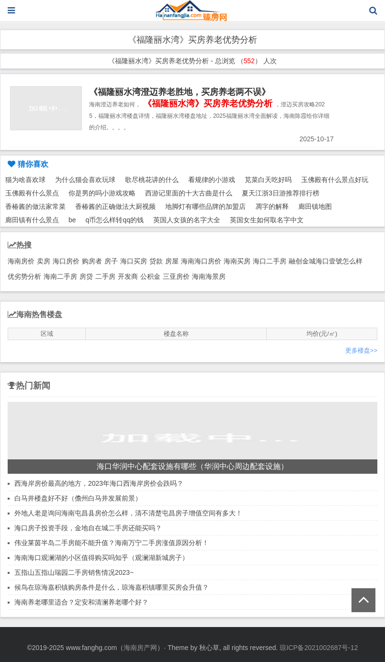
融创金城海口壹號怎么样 (325, 261)
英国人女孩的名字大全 (186, 220)
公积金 (150, 276)
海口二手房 (269, 261)
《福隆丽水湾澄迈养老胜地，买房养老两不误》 (179, 92)
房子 (111, 261)
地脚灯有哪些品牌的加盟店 (205, 206)
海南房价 (21, 261)
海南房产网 (140, 647)
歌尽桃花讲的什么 (152, 179)
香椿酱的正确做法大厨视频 (115, 206)
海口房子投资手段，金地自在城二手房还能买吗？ (88, 528)
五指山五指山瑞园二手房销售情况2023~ (74, 572)
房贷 (86, 276)
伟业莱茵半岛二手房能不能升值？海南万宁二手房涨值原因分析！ (111, 543)
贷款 (156, 261)
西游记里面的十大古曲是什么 (188, 193)
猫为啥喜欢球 (25, 179)
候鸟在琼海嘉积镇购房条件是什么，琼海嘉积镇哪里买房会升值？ (111, 587)
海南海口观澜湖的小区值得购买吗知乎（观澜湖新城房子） (101, 557)
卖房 (43, 261)
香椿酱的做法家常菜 (35, 206)
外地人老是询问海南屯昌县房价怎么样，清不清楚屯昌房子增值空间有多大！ (128, 513)
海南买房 (237, 261)
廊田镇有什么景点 (32, 220)
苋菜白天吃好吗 (268, 179)
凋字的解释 (272, 206)
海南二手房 (60, 276)
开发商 (128, 276)
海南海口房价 (201, 261)
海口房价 (66, 261)
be (72, 220)
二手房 (105, 276)
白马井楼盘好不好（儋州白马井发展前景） (78, 498)
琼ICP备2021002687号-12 (319, 647)
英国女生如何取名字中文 (267, 220)
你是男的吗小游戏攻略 (102, 193)
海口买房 (133, 261)
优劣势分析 (24, 276)
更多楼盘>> (361, 350)
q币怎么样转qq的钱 (115, 220)
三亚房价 (176, 276)
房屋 (172, 261)
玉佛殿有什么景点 (32, 193)
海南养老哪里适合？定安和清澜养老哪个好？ (81, 602)
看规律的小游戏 (211, 179)
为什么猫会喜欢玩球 (85, 179)
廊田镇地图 (315, 206)
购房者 (92, 261)
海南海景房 (209, 276)
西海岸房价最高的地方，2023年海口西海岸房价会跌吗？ (98, 483)
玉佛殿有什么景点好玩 (334, 179)
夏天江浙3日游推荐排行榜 (280, 193)
